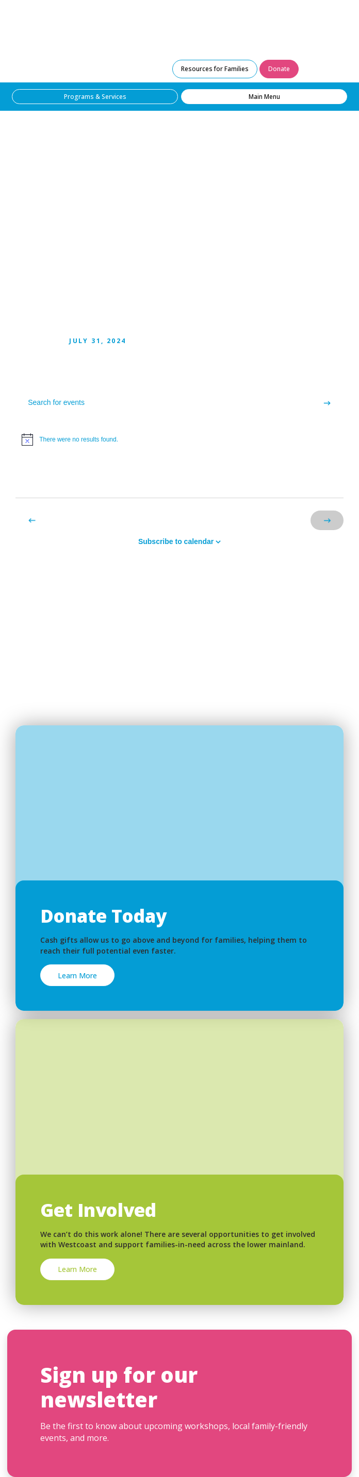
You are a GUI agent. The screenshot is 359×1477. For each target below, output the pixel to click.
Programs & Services (95, 96)
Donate (279, 68)
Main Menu (264, 96)
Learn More (77, 975)
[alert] (179, 439)
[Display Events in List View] (287, 479)
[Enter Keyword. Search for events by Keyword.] (163, 403)
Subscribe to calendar (176, 541)
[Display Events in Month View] (324, 479)
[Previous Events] (31, 520)
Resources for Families (215, 68)
